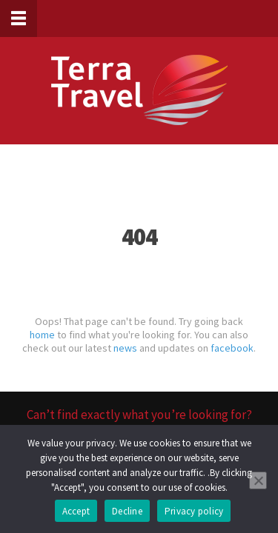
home (42, 334)
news (125, 348)
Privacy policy (194, 511)
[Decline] (258, 480)
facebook (232, 348)
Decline (127, 511)
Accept (76, 511)
